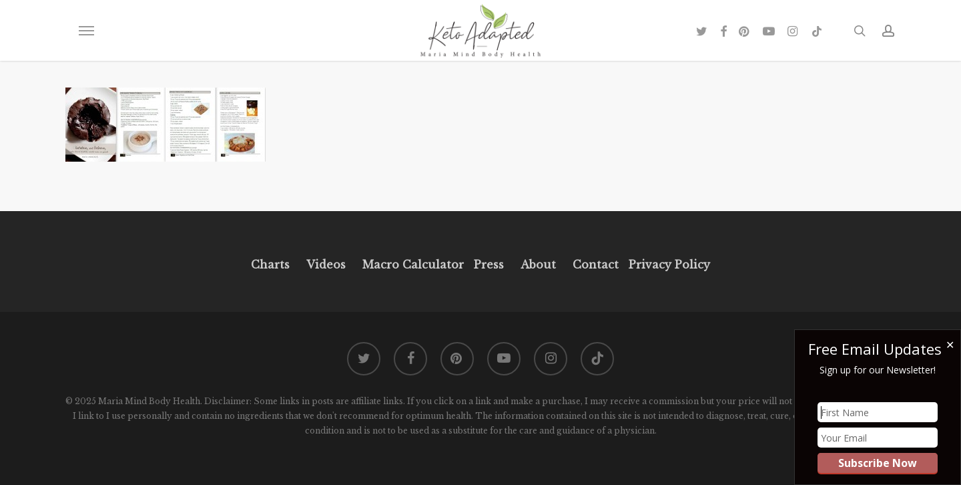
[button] (86, 30)
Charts (270, 264)
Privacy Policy (667, 264)
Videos (326, 264)
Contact (596, 264)
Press (489, 264)
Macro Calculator (413, 264)
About (538, 264)
